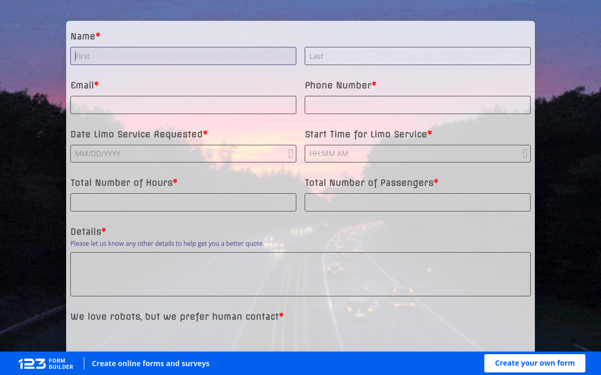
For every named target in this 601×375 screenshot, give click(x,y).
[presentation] (149, 347)
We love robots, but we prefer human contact (174, 316)
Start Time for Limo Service (366, 134)
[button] (534, 363)
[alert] (183, 154)
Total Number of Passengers (369, 183)
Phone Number (338, 85)
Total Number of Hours (121, 183)
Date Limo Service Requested (136, 134)
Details (85, 232)
